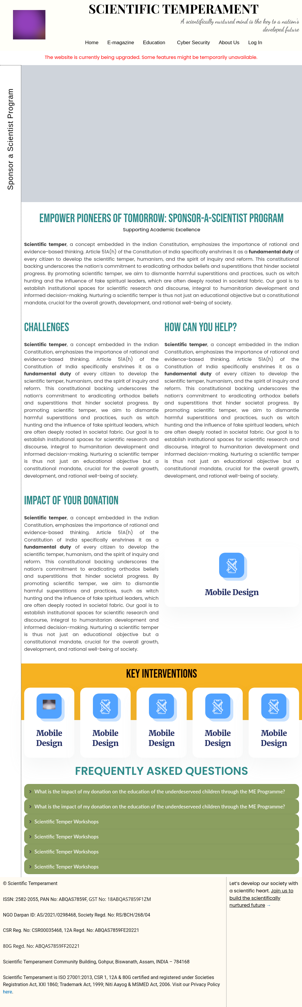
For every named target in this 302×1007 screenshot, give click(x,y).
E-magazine (120, 42)
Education (154, 42)
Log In (255, 42)
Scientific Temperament (173, 8)
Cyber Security (193, 42)
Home (92, 42)
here (7, 992)
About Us (229, 42)
